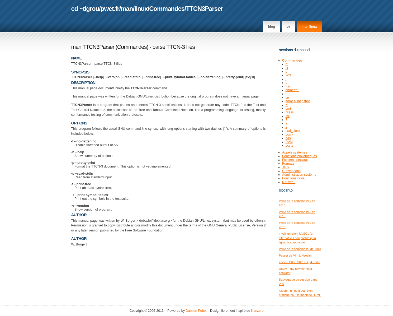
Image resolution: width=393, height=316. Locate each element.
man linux (309, 27)
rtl (287, 64)
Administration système (299, 174)
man (127, 8)
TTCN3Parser (204, 8)
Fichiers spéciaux (295, 160)
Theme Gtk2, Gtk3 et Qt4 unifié (299, 262)
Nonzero (257, 311)
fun (288, 86)
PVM (289, 142)
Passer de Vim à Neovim (295, 255)
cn (287, 97)
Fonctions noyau (294, 178)
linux (141, 8)
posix (289, 134)
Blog (271, 27)
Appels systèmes (294, 152)
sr (287, 68)
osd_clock (293, 131)
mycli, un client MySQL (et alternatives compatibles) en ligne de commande (297, 238)
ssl (288, 116)
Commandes (166, 8)
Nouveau (288, 182)
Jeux (285, 167)
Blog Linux (286, 190)
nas (288, 138)
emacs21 (292, 90)
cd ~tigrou (85, 8)
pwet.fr (110, 8)
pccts (289, 145)
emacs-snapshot (298, 101)
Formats (288, 163)
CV (288, 27)
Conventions (291, 171)
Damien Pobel (196, 311)
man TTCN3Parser (92, 47)
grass (290, 112)
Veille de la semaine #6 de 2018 (300, 248)
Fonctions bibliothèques (299, 156)
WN (288, 75)
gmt (288, 108)
